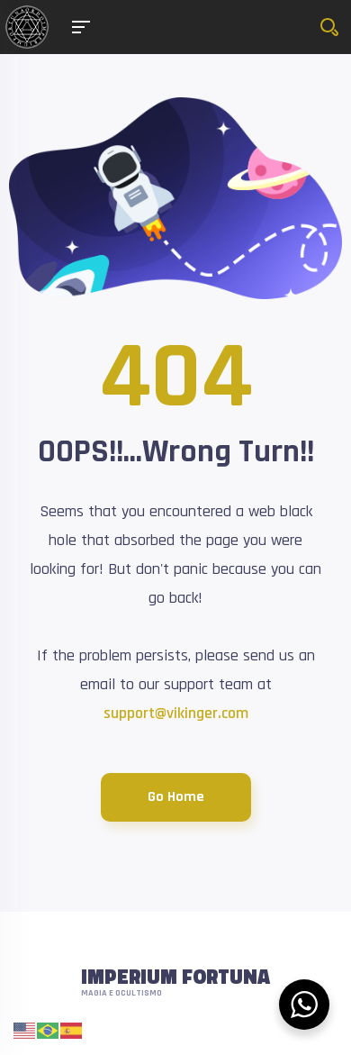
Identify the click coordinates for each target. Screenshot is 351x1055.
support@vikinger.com (176, 713)
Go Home (176, 796)
